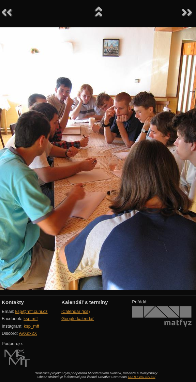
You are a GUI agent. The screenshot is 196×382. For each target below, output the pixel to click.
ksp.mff (31, 318)
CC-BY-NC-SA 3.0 (141, 377)
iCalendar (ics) (75, 311)
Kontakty (13, 302)
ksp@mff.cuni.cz (31, 311)
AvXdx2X (28, 333)
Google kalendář (77, 318)
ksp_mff (31, 326)
